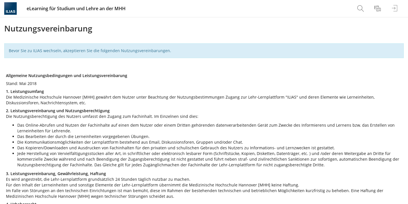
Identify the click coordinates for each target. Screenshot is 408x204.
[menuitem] (361, 8)
